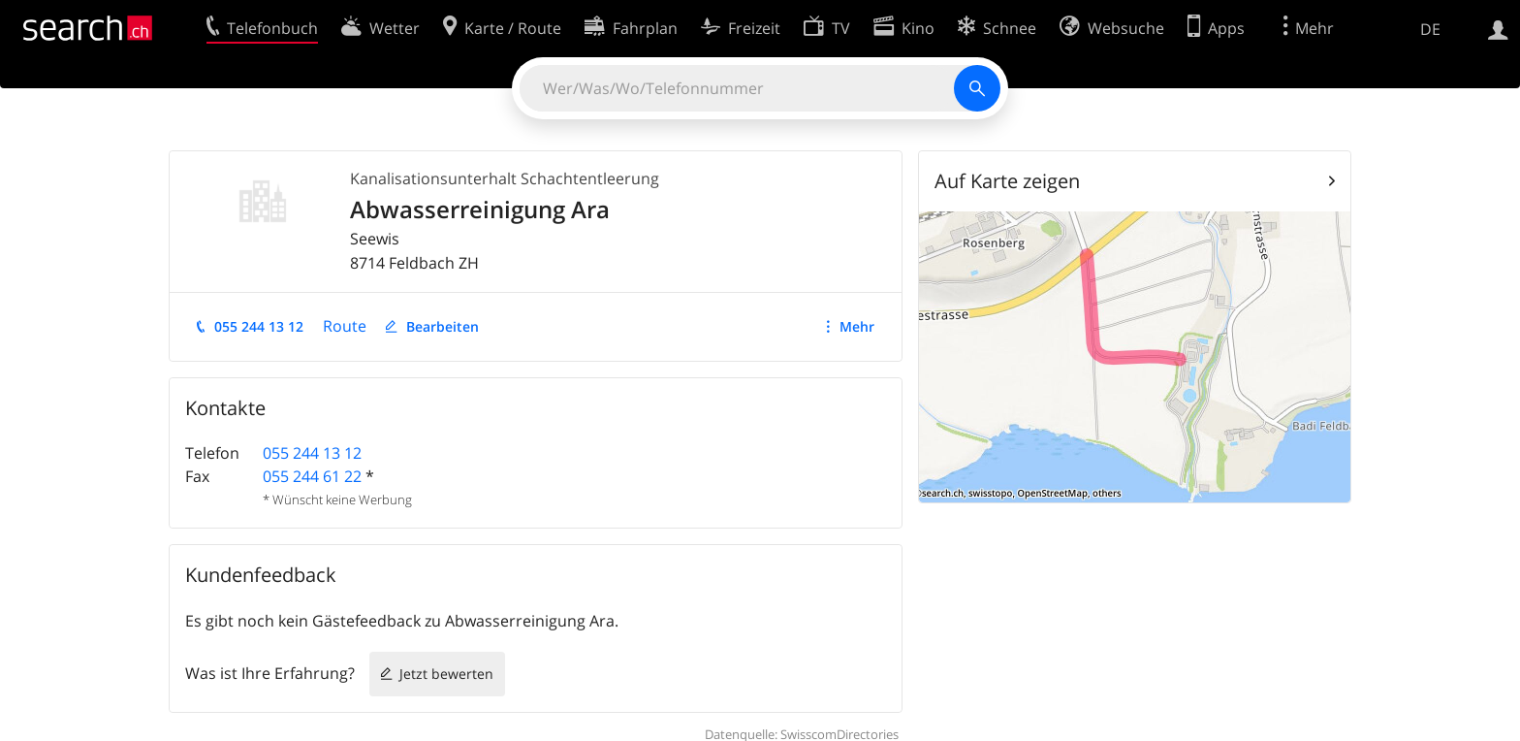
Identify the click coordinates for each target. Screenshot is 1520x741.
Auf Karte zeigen (1007, 181)
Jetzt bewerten (446, 673)
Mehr (856, 326)
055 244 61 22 (312, 476)
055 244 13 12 (258, 326)
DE (1430, 29)
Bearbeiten (442, 326)
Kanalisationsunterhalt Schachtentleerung (504, 178)
